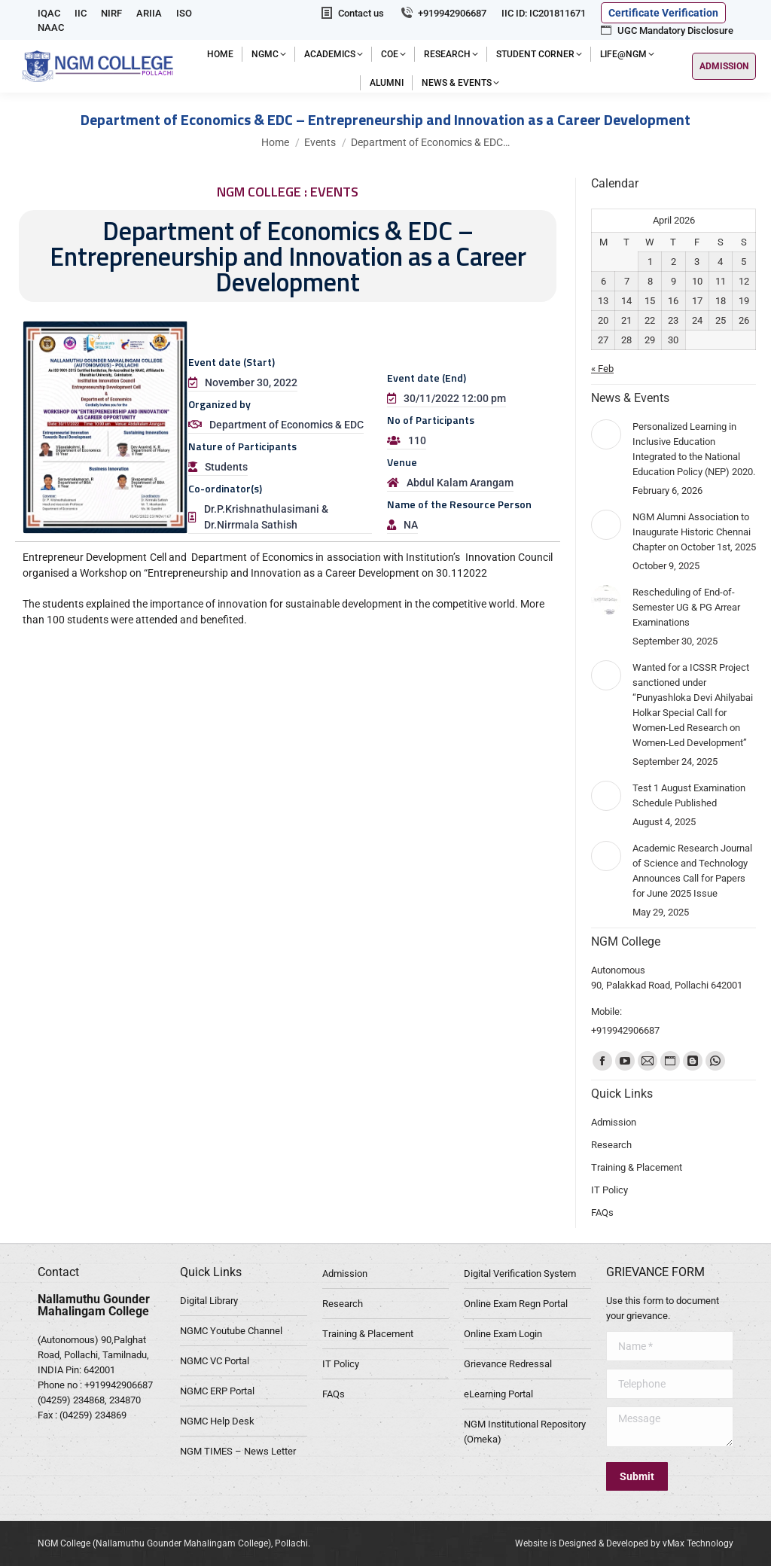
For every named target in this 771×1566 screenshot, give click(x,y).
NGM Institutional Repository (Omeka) (525, 1431)
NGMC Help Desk (217, 1421)
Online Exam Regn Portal (516, 1303)
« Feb (602, 368)
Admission (344, 1273)
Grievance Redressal (508, 1363)
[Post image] (606, 434)
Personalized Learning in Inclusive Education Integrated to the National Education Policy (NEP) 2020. (693, 449)
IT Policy (340, 1363)
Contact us (351, 13)
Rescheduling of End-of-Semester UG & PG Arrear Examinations (686, 607)
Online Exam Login (503, 1333)
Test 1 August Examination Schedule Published (688, 795)
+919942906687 (442, 13)
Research (342, 1303)
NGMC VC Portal (214, 1360)
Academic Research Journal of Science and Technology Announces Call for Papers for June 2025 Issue (692, 870)
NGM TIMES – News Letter (238, 1451)
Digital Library (209, 1300)
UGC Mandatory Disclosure (666, 30)
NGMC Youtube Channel (231, 1330)
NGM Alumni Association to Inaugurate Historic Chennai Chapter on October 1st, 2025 (694, 532)
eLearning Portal (498, 1394)
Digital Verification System (520, 1273)
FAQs (333, 1394)
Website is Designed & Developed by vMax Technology (624, 1543)
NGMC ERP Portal (217, 1391)
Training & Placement (367, 1333)
